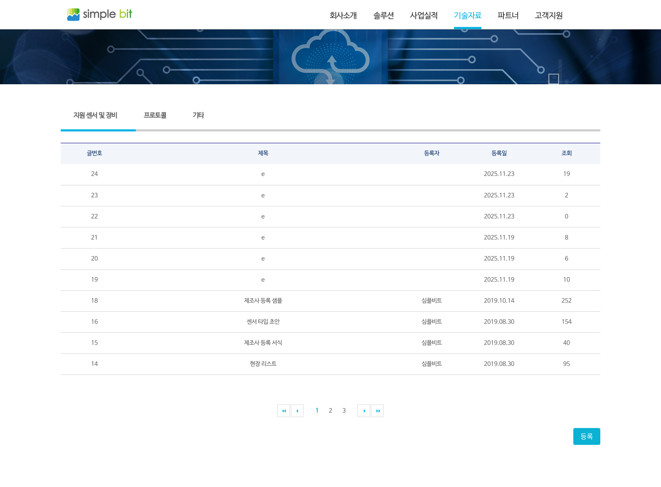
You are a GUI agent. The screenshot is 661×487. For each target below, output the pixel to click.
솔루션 (383, 15)
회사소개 (343, 15)
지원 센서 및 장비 (95, 116)
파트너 (508, 15)
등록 (586, 436)
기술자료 (467, 15)
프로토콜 (155, 116)
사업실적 (424, 15)
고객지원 (548, 15)
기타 (198, 116)
